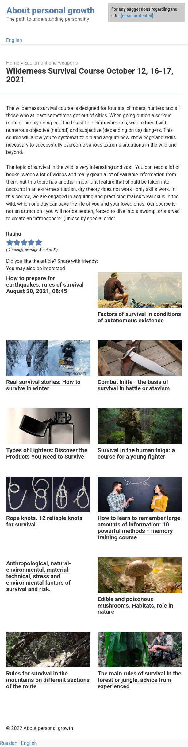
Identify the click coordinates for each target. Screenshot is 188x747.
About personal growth (50, 11)
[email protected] (137, 15)
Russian (8, 743)
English (14, 40)
